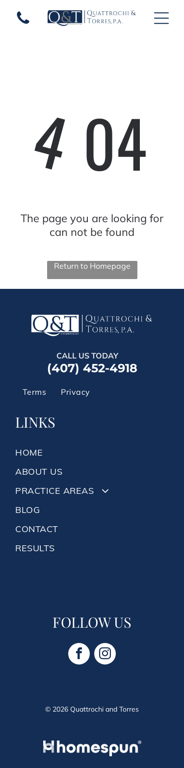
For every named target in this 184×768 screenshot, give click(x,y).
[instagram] (105, 655)
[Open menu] (161, 18)
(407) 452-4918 (92, 368)
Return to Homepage (92, 266)
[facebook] (79, 655)
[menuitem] (34, 392)
